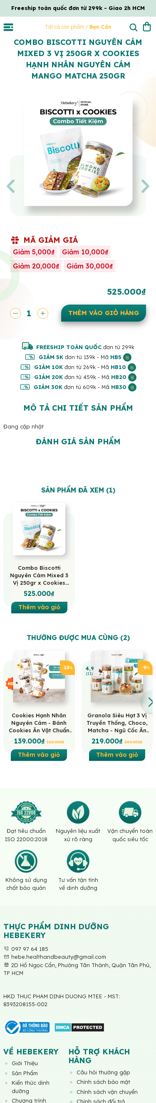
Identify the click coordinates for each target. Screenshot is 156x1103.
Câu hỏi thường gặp (103, 1072)
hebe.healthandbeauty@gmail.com (54, 956)
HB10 (123, 367)
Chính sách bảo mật (103, 1081)
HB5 (120, 357)
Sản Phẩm (25, 1073)
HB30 (123, 387)
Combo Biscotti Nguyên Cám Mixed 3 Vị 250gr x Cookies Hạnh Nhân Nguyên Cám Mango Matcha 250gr (39, 575)
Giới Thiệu (25, 1063)
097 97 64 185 (25, 948)
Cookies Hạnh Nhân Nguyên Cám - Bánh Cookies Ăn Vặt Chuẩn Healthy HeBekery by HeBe (39, 723)
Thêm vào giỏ (39, 607)
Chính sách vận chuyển (107, 1091)
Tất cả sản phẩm (65, 27)
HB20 (123, 377)
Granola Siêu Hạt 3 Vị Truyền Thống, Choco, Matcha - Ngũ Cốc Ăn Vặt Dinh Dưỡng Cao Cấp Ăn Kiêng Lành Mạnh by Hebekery (117, 723)
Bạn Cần (100, 27)
